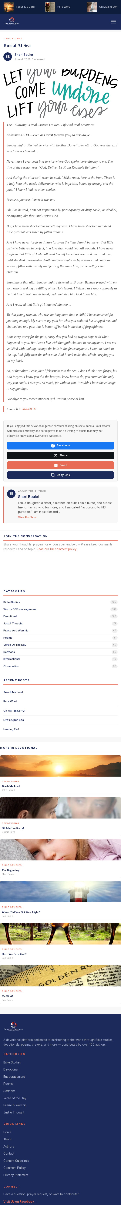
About (7, 1139)
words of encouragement (20, 609)
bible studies (11, 602)
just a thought (13, 623)
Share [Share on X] (60, 455)
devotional (10, 616)
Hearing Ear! (11, 729)
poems (7, 637)
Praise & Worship (15, 1105)
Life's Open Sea (13, 719)
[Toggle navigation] (113, 21)
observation (11, 666)
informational (11, 659)
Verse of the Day (14, 1098)
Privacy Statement (15, 1175)
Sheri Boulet (23, 54)
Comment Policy (14, 1167)
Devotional (10, 1069)
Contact (8, 1153)
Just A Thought (13, 1112)
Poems (8, 1083)
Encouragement (14, 1076)
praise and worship (15, 630)
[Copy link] (60, 475)
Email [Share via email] (60, 465)
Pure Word (10, 701)
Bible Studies (12, 1062)
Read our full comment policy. (57, 549)
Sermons (9, 1091)
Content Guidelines (16, 1160)
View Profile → (27, 517)
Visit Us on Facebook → (20, 1201)
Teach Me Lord (13, 692)
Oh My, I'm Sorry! (14, 710)
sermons (9, 652)
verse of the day (14, 644)
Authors (8, 1146)
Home (7, 1132)
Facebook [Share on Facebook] (60, 446)
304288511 (29, 409)
